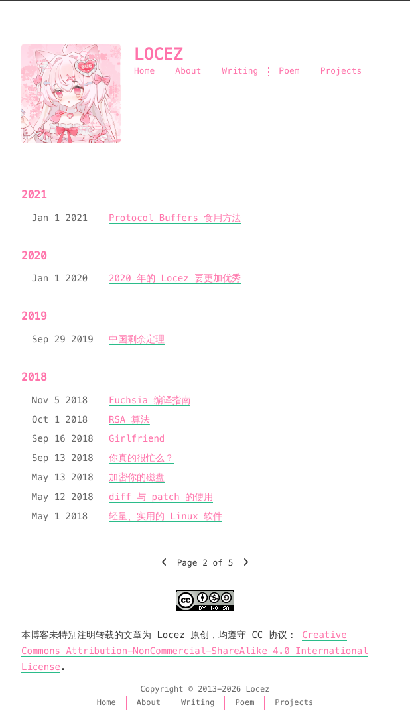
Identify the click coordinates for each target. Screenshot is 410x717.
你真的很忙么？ (141, 458)
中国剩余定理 (137, 339)
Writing (240, 70)
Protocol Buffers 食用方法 (175, 218)
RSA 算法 (129, 419)
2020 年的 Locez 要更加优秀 (175, 278)
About (188, 70)
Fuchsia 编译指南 (149, 400)
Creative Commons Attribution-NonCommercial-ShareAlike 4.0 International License (194, 651)
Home (144, 70)
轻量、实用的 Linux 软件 (165, 516)
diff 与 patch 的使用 (161, 497)
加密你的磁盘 (137, 477)
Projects (341, 70)
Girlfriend (137, 438)
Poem (289, 70)
